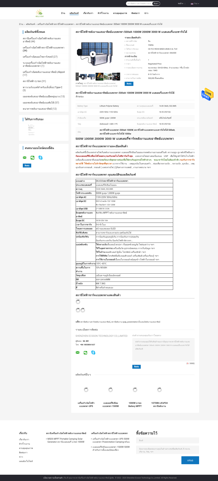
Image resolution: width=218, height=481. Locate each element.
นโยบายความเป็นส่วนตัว (53, 478)
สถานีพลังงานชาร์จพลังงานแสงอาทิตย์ (95, 322)
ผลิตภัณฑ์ (74, 13)
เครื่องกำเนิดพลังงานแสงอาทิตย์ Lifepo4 (44, 72)
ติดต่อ (129, 84)
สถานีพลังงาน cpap (118, 322)
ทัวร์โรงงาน (103, 13)
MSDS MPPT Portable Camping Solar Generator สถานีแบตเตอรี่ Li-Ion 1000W (66, 440)
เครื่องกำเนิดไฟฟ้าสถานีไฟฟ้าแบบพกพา (55, 24)
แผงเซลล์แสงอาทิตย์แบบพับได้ (38, 102)
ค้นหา (156, 4)
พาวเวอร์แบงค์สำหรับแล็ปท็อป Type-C (42, 87)
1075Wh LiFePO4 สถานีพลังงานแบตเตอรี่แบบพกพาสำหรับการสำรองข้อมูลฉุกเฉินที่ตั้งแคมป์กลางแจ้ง (159, 405)
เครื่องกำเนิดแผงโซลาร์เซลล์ (38, 56)
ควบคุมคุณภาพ (120, 13)
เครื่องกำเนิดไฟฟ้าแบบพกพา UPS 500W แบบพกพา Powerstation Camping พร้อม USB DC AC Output (86, 405)
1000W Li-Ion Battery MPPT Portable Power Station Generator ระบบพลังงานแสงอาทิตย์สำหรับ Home (135, 405)
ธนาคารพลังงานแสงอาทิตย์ (37, 108)
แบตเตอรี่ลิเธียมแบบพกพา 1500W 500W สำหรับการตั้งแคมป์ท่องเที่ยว (110, 405)
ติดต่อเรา (135, 13)
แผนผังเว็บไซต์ (26, 461)
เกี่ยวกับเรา (88, 13)
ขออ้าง (180, 3)
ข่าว (146, 13)
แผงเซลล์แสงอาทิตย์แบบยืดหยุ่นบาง (41, 96)
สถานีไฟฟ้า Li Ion (32, 81)
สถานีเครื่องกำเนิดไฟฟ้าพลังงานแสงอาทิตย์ (66, 433)
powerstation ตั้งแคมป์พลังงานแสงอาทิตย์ (143, 322)
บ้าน (63, 13)
